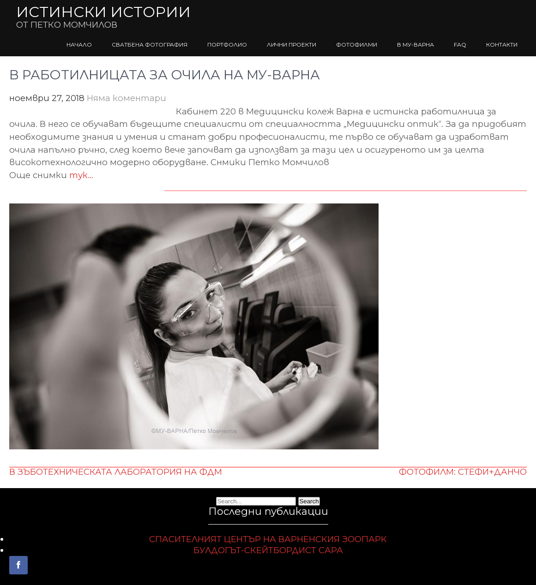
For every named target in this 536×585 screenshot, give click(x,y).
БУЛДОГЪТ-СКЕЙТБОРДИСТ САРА (268, 550)
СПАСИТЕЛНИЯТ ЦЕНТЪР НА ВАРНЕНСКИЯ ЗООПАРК (268, 539)
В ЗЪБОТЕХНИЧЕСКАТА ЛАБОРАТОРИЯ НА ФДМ (115, 471)
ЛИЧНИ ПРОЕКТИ (291, 44)
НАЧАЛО (79, 44)
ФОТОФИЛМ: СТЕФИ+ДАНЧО (463, 471)
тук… (81, 175)
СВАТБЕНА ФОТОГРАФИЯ (149, 44)
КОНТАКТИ (502, 44)
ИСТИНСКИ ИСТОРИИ (103, 12)
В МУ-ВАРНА (415, 44)
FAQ (460, 44)
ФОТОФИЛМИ (356, 44)
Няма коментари (126, 98)
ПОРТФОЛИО (227, 44)
